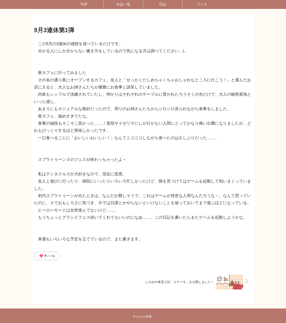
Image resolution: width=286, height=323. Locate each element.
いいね (47, 256)
